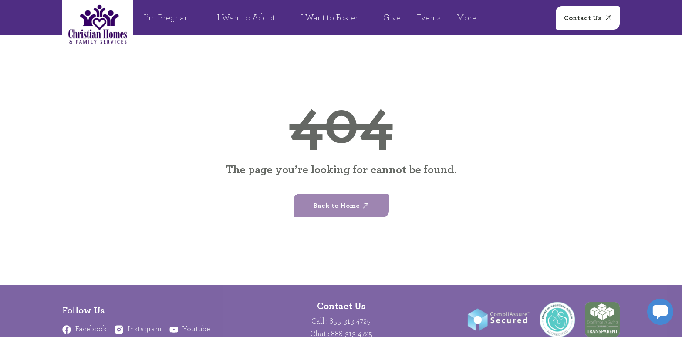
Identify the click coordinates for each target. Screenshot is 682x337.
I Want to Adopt (251, 17)
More (471, 17)
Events (428, 17)
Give (392, 17)
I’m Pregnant (172, 17)
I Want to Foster (334, 17)
